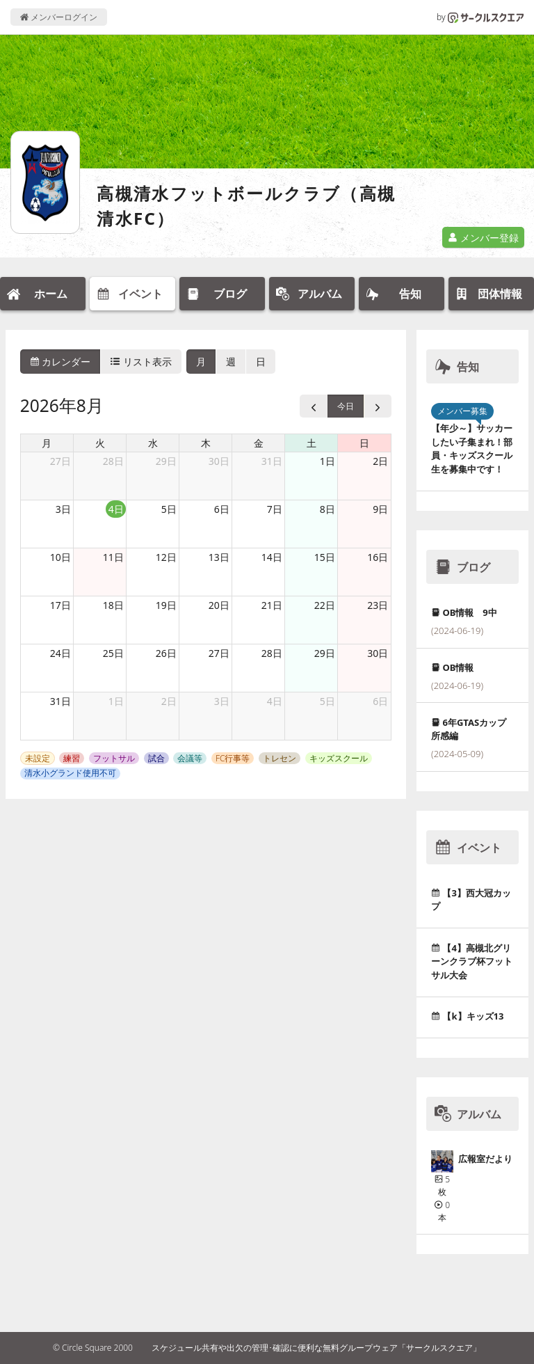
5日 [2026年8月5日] (169, 509)
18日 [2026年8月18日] (113, 605)
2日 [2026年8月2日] (380, 461)
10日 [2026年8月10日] (60, 557)
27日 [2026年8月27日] (219, 653)
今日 (345, 406)
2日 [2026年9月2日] (169, 701)
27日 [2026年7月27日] (60, 461)
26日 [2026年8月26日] (166, 653)
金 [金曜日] (259, 443)
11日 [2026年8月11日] (113, 557)
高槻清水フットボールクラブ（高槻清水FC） (246, 206)
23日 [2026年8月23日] (377, 605)
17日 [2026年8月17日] (60, 605)
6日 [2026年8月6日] (221, 509)
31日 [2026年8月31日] (60, 701)
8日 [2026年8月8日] (327, 509)
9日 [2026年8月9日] (380, 509)
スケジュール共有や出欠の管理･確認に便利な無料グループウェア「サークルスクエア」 (316, 1348)
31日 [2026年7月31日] (271, 461)
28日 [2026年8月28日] (271, 653)
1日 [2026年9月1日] (116, 701)
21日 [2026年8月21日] (271, 605)
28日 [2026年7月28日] (113, 461)
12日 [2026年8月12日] (166, 557)
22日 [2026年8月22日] (324, 605)
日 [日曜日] (364, 443)
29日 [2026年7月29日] (166, 461)
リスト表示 (141, 361)
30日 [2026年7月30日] (219, 461)
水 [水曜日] (153, 443)
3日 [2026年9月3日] (221, 701)
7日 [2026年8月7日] (274, 509)
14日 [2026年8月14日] (271, 557)
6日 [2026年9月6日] (380, 701)
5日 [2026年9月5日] (327, 701)
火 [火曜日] (100, 443)
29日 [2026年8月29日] (324, 653)
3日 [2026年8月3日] (63, 509)
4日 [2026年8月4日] (116, 509)
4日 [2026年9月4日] (274, 701)
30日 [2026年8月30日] (377, 653)
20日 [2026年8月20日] (219, 605)
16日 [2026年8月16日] (377, 557)
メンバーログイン (58, 17)
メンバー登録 (483, 237)
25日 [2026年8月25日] (113, 653)
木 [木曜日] (206, 443)
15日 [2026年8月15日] (324, 557)
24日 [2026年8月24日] (60, 653)
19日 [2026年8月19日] (166, 605)
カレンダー (60, 361)
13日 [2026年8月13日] (219, 557)
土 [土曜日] (311, 443)
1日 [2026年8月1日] (327, 461)
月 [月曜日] (46, 443)
